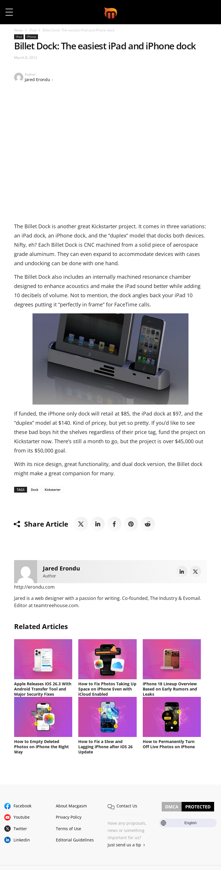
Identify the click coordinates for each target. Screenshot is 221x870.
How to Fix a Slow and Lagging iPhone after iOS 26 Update (105, 747)
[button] (209, 12)
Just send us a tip (124, 844)
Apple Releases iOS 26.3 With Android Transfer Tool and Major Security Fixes (42, 689)
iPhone (31, 37)
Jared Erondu (37, 79)
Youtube (22, 817)
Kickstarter (53, 489)
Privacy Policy (68, 817)
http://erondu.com (34, 587)
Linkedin (22, 840)
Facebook (22, 806)
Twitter (20, 828)
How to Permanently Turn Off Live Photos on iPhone (169, 744)
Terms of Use (68, 828)
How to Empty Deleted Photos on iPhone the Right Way (41, 747)
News (18, 30)
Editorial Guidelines (75, 840)
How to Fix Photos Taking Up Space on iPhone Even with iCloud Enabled (107, 689)
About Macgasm (71, 806)
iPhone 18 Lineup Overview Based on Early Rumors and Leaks (170, 689)
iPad (32, 30)
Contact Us (127, 806)
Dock (34, 489)
